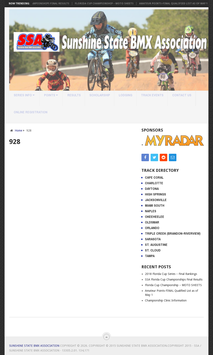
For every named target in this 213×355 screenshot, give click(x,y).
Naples (150, 211)
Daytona (152, 188)
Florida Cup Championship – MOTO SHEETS (109, 3)
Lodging (125, 95)
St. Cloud (153, 250)
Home (18, 130)
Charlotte (154, 183)
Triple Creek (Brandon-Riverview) (173, 233)
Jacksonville (156, 200)
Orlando (152, 228)
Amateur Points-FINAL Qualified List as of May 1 (178, 3)
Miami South (154, 205)
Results (74, 95)
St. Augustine (156, 244)
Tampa (150, 256)
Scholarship (99, 95)
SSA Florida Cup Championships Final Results (42, 3)
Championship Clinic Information (166, 300)
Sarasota (153, 239)
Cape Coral (154, 177)
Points (51, 95)
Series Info (24, 95)
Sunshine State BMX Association (34, 345)
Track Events (152, 95)
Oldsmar (152, 222)
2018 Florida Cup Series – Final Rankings (171, 274)
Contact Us (181, 95)
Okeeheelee (154, 216)
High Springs (155, 194)
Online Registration (30, 112)
